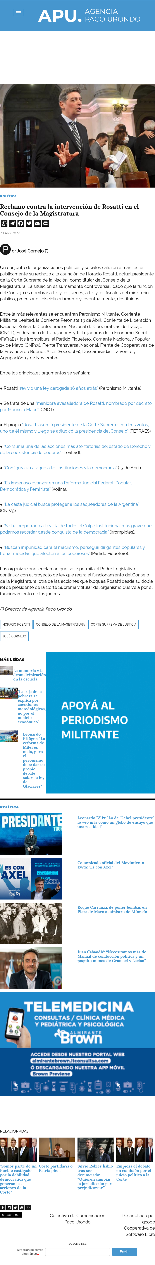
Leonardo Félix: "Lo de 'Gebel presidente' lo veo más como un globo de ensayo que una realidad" (116, 822)
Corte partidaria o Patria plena (55, 1168)
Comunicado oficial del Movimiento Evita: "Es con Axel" (111, 865)
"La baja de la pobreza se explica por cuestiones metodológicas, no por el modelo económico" (32, 706)
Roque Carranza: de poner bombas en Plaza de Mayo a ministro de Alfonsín (112, 909)
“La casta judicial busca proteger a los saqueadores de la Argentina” (71, 504)
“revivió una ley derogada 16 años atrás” (58, 388)
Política (8, 196)
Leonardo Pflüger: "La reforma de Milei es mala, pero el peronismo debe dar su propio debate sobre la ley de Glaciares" (34, 760)
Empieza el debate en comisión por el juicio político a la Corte (133, 1172)
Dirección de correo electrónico (30, 1252)
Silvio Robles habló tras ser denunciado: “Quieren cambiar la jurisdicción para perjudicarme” (96, 1177)
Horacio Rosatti (16, 624)
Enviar (125, 1252)
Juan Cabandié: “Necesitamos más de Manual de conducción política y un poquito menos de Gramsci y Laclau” (112, 956)
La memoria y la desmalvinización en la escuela (29, 675)
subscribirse (10, 1214)
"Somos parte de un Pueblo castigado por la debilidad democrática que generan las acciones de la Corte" (18, 1179)
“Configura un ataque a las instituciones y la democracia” (60, 467)
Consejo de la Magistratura (60, 624)
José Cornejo (14, 636)
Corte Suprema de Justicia (113, 624)
